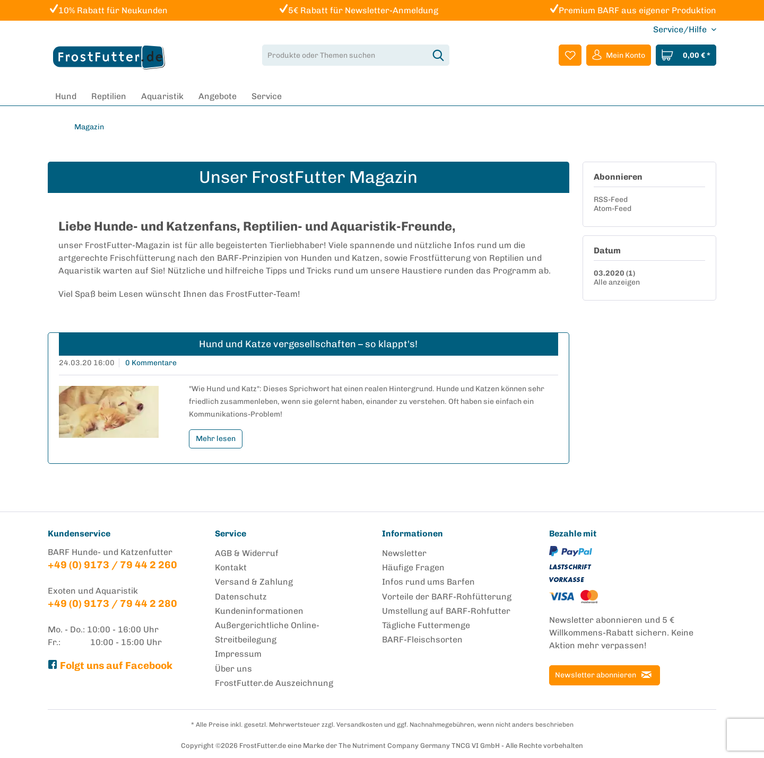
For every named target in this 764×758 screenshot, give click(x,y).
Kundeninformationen (259, 611)
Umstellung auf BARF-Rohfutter (446, 611)
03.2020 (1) (614, 273)
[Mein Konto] (618, 55)
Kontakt (231, 567)
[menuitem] (355, 55)
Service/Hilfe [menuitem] (681, 29)
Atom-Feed (612, 208)
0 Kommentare (151, 362)
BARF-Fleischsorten (422, 639)
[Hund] (66, 96)
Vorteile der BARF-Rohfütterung (446, 597)
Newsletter (404, 553)
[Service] (266, 96)
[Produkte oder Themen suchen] (355, 55)
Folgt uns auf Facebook (110, 665)
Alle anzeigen (617, 282)
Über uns (233, 669)
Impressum (238, 654)
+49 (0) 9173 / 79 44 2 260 (112, 565)
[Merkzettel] (570, 55)
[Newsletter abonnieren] (604, 675)
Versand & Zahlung (254, 582)
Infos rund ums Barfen (428, 582)
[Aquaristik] (162, 96)
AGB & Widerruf (247, 553)
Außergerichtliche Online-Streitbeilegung (267, 632)
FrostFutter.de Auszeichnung (274, 683)
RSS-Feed (611, 199)
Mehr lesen (216, 438)
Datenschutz (241, 597)
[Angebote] (217, 96)
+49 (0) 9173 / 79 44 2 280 (112, 603)
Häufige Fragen (413, 567)
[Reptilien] (109, 96)
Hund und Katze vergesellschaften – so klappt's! (308, 344)
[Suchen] (438, 55)
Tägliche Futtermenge (426, 625)
